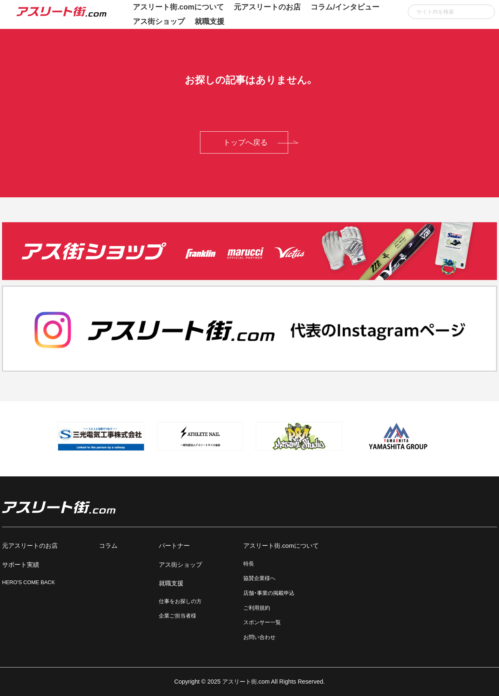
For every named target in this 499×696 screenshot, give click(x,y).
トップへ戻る (245, 142)
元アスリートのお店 (30, 545)
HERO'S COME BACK (28, 582)
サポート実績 (20, 564)
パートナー (174, 545)
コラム (108, 545)
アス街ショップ (159, 21)
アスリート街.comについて (281, 545)
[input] (451, 12)
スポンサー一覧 (262, 622)
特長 (248, 564)
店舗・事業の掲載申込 (268, 593)
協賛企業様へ (259, 578)
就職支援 (209, 21)
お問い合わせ (259, 637)
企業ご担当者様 (177, 616)
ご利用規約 (256, 608)
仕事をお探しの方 (180, 601)
